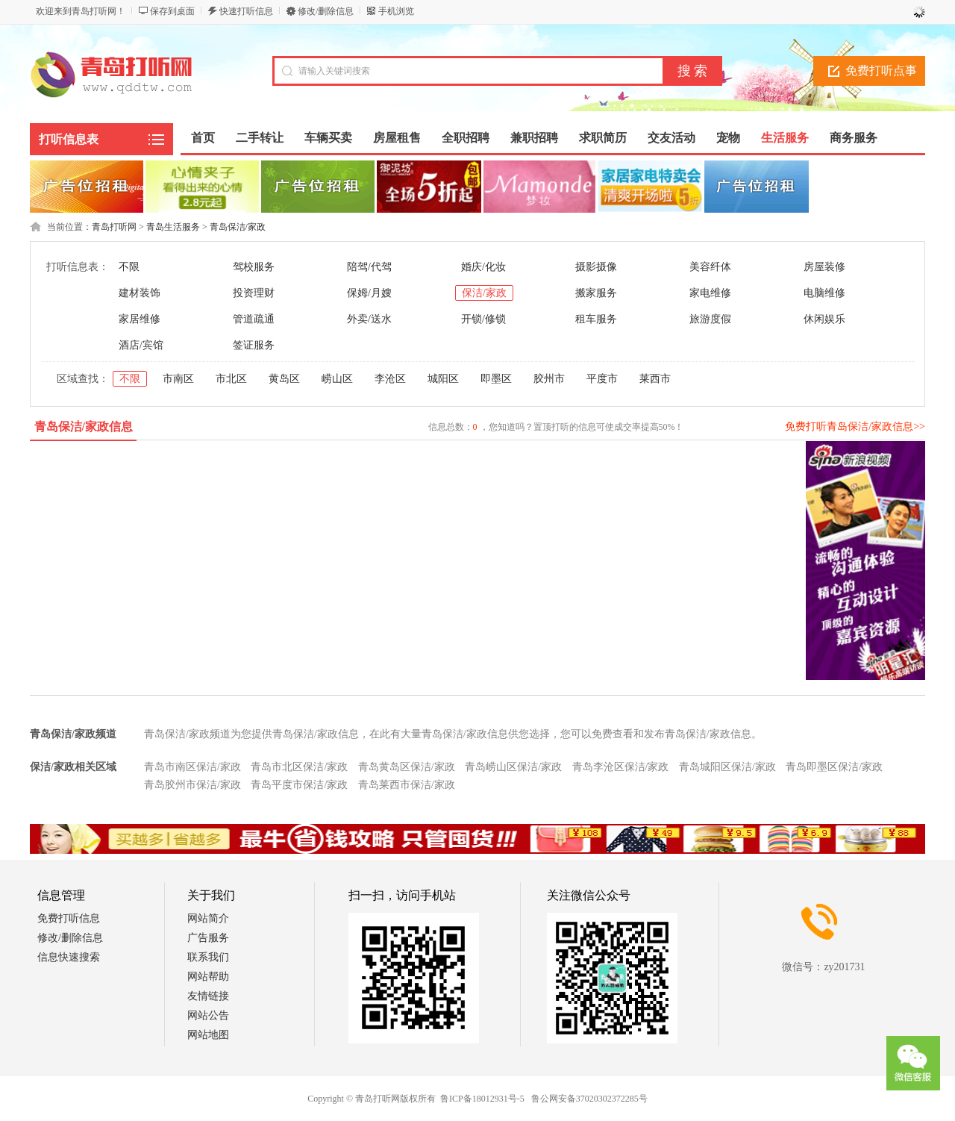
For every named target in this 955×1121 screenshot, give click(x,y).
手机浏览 (396, 11)
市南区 (178, 378)
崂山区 (337, 378)
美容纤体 (710, 266)
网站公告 (208, 1015)
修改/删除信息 (326, 11)
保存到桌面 (172, 11)
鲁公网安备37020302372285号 (589, 1098)
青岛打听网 (114, 227)
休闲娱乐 (824, 319)
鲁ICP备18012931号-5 (482, 1098)
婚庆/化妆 (483, 266)
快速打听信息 (246, 11)
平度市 (602, 378)
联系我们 (208, 957)
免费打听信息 (68, 918)
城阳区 (443, 378)
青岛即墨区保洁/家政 (834, 766)
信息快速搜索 (68, 957)
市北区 (231, 378)
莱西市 (655, 378)
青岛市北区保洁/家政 (299, 766)
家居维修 (139, 319)
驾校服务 (254, 266)
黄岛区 (284, 378)
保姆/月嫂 (369, 293)
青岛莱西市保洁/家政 (406, 784)
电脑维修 (824, 293)
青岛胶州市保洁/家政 (192, 784)
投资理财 (254, 293)
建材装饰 (139, 293)
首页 (203, 137)
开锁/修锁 (483, 319)
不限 (129, 266)
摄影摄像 (596, 266)
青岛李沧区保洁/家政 (620, 766)
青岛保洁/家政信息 (83, 426)
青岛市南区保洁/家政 (192, 766)
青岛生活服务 (173, 227)
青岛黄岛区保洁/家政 (406, 766)
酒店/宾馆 (141, 345)
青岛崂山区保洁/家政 (513, 766)
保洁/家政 (484, 293)
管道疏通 (254, 319)
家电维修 (710, 293)
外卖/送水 (369, 319)
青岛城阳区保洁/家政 (727, 766)
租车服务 (596, 319)
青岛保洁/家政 (238, 227)
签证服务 (254, 345)
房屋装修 (824, 266)
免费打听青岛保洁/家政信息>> (855, 426)
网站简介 (208, 918)
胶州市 (549, 378)
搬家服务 (596, 293)
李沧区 (390, 378)
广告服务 (208, 937)
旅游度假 (710, 319)
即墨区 (496, 378)
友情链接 (208, 996)
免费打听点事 (881, 70)
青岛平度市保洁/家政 (299, 784)
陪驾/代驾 (369, 266)
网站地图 (208, 1034)
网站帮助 (208, 976)
